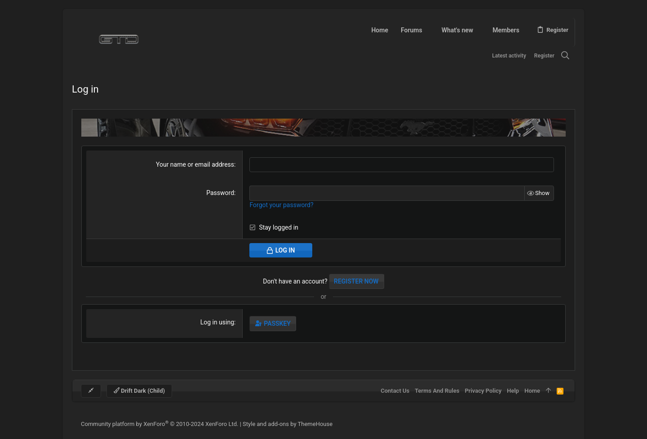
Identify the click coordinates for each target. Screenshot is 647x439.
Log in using (217, 322)
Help (513, 390)
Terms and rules (437, 390)
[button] (428, 30)
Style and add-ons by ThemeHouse (287, 424)
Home (532, 390)
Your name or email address (195, 164)
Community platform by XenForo (159, 424)
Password (220, 192)
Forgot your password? (281, 204)
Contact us (395, 390)
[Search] (565, 55)
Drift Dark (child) (139, 390)
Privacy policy (483, 390)
